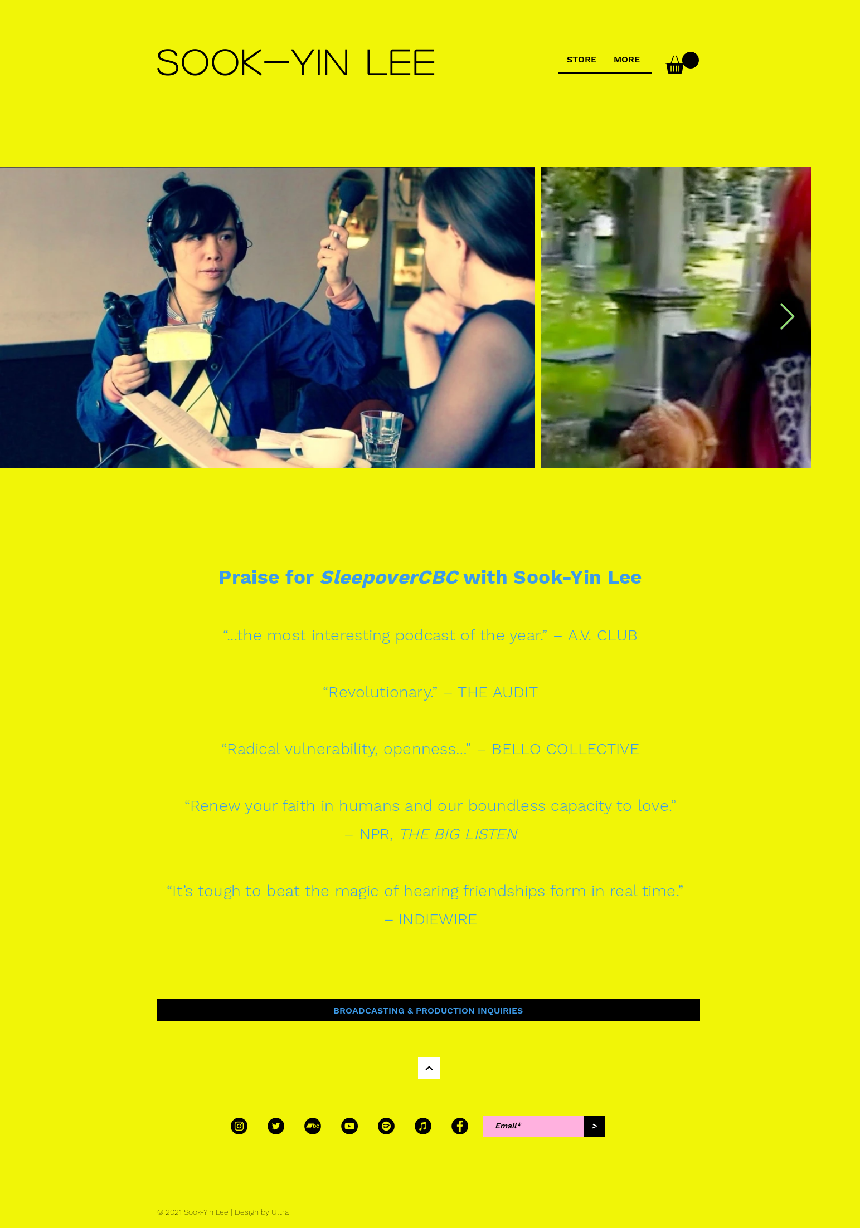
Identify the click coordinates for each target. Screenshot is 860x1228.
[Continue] (429, 1068)
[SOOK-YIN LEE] (298, 61)
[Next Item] (787, 318)
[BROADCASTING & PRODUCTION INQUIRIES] (428, 1010)
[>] (594, 1126)
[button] (682, 63)
